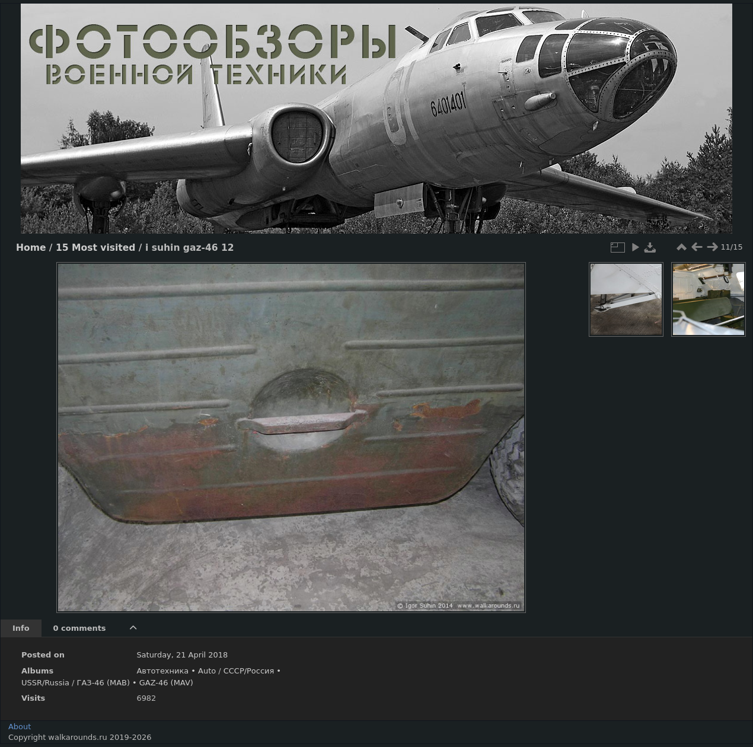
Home (31, 247)
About (19, 726)
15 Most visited (95, 247)
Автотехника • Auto (176, 670)
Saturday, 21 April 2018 (182, 654)
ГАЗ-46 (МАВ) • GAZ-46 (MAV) (135, 682)
